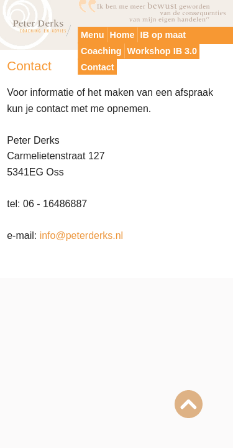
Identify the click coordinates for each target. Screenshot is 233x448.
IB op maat (163, 35)
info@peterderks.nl (82, 235)
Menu (92, 35)
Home (122, 35)
